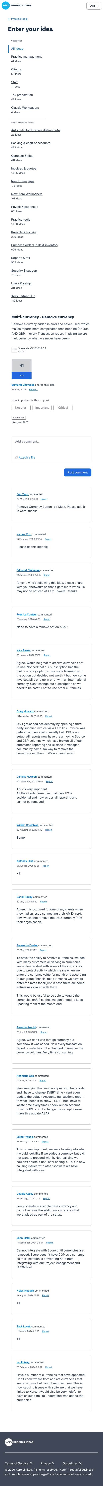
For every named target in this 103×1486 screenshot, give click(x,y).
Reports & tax (20, 258)
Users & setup (21, 283)
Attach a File (27, 457)
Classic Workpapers (25, 107)
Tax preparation (22, 95)
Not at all (23, 408)
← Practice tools (18, 18)
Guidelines (73, 1463)
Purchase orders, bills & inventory (34, 245)
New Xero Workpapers (27, 194)
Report (44, 499)
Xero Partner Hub (23, 296)
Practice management (26, 56)
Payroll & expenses (24, 207)
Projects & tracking (24, 232)
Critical (65, 408)
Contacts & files (22, 156)
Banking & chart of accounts (30, 143)
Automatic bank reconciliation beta (35, 130)
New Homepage (22, 181)
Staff (14, 82)
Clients (16, 69)
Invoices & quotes (23, 168)
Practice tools (20, 219)
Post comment (77, 472)
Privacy (48, 1463)
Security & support (24, 270)
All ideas (17, 48)
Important (43, 408)
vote (21, 375)
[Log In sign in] (93, 6)
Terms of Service (19, 1463)
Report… (33, 389)
